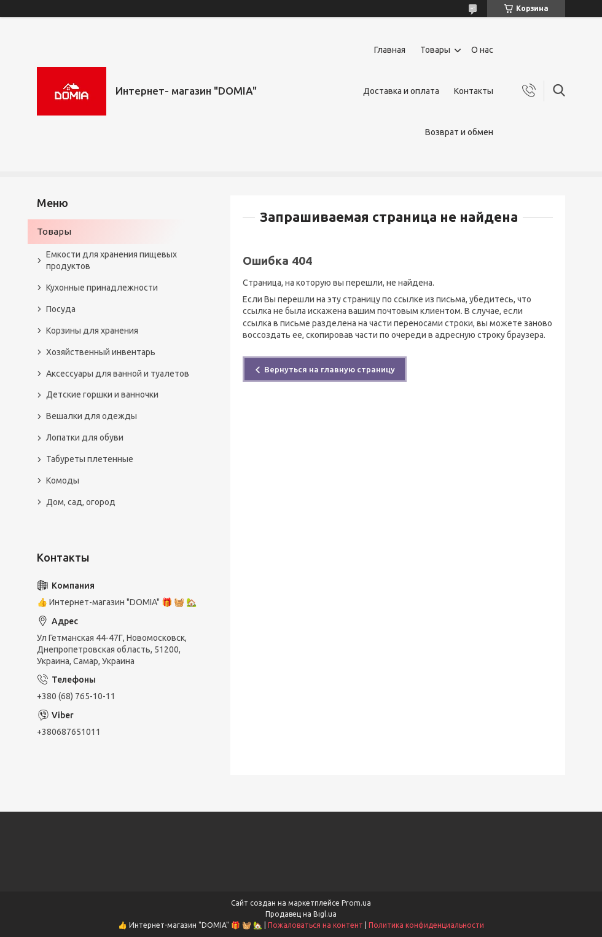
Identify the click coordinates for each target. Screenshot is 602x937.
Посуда (61, 309)
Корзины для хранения (92, 330)
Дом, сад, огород (80, 502)
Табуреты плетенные (89, 459)
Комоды (62, 480)
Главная (389, 50)
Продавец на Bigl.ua (301, 914)
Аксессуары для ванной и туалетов (117, 373)
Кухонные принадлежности (102, 287)
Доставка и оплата (401, 91)
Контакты (473, 91)
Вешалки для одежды (91, 416)
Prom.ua (356, 903)
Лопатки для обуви (84, 437)
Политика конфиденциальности (426, 925)
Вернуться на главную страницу (329, 369)
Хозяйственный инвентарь (100, 352)
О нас (482, 50)
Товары (435, 50)
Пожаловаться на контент (315, 925)
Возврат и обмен (459, 132)
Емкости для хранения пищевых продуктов (111, 260)
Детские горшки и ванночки (102, 394)
